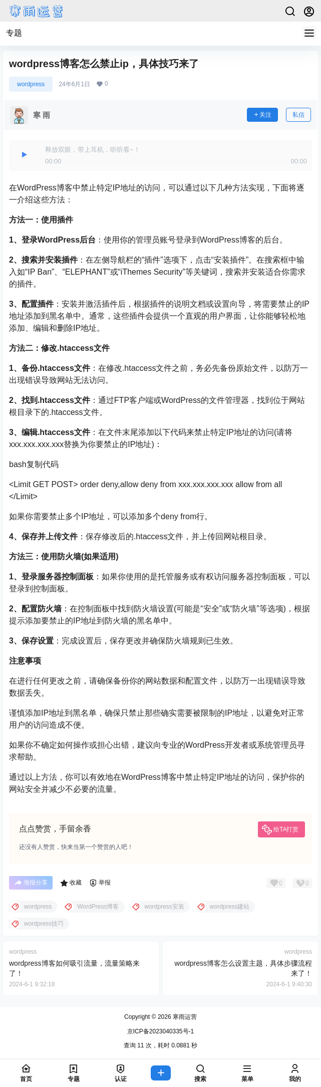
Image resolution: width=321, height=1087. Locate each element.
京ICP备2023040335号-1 (160, 1031)
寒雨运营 (184, 1016)
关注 (262, 114)
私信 (298, 114)
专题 (14, 33)
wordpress (31, 84)
